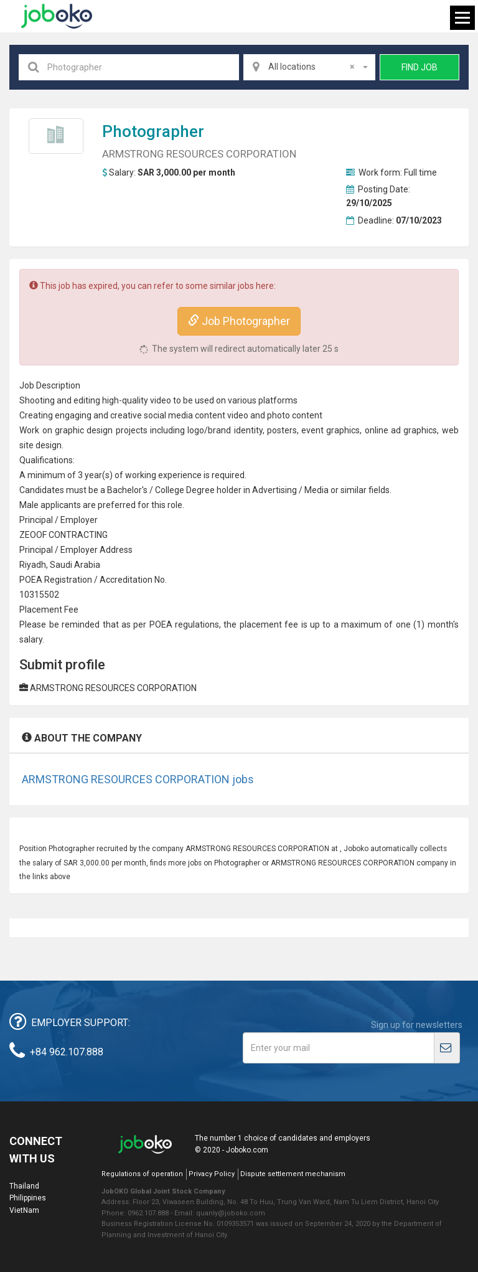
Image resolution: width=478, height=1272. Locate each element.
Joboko (56, 16)
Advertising (274, 490)
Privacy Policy (212, 1174)
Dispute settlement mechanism (292, 1174)
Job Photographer (239, 320)
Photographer (153, 131)
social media (168, 415)
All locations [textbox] (311, 66)
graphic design (84, 430)
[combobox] (309, 67)
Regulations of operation (142, 1174)
